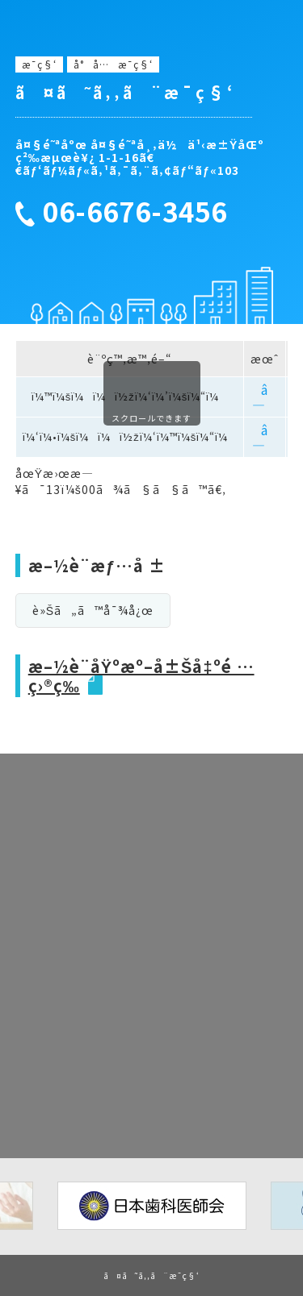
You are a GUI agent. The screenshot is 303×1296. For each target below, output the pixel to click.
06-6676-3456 (135, 212)
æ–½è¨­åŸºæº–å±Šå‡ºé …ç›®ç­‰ (141, 675)
